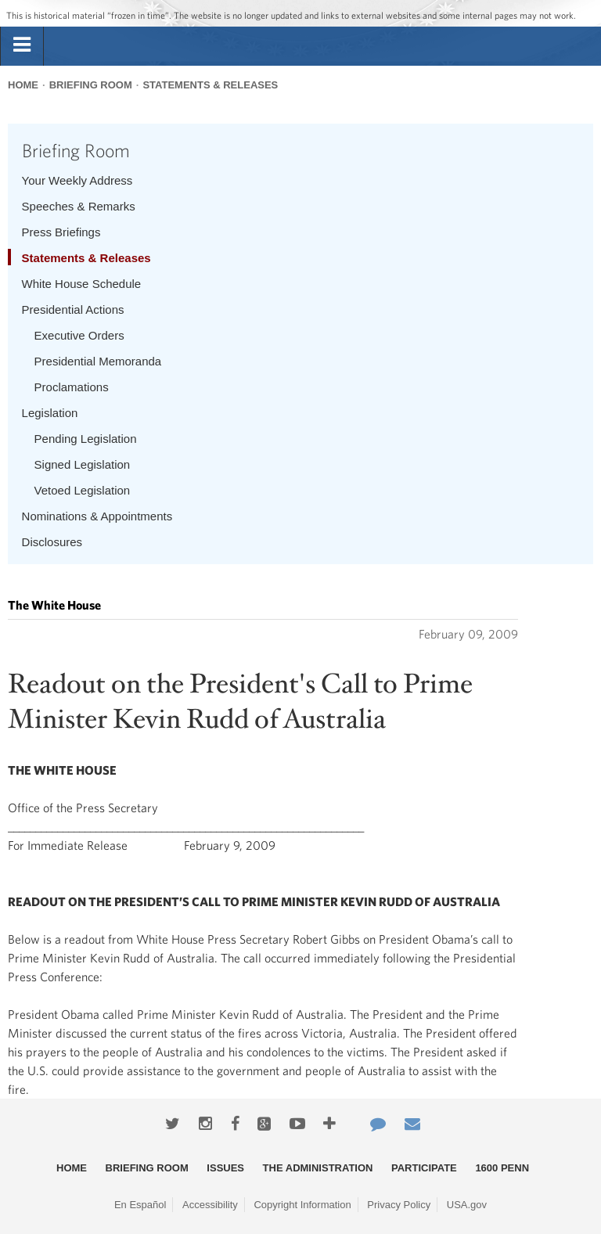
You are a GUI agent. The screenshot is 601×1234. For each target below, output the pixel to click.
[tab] (22, 45)
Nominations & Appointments (97, 516)
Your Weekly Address (77, 180)
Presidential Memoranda (98, 361)
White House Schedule (82, 283)
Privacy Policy (398, 1205)
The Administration (318, 1168)
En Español (140, 1205)
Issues (225, 1168)
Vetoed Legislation (82, 490)
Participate (424, 1168)
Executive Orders (79, 335)
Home (23, 85)
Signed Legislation (82, 464)
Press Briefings (61, 232)
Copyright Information (302, 1205)
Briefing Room (90, 85)
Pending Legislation (85, 438)
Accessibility (210, 1205)
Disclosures (52, 542)
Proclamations (71, 387)
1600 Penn (502, 1168)
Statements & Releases (210, 85)
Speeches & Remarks (78, 206)
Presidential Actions (73, 309)
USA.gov (467, 1205)
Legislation (50, 412)
